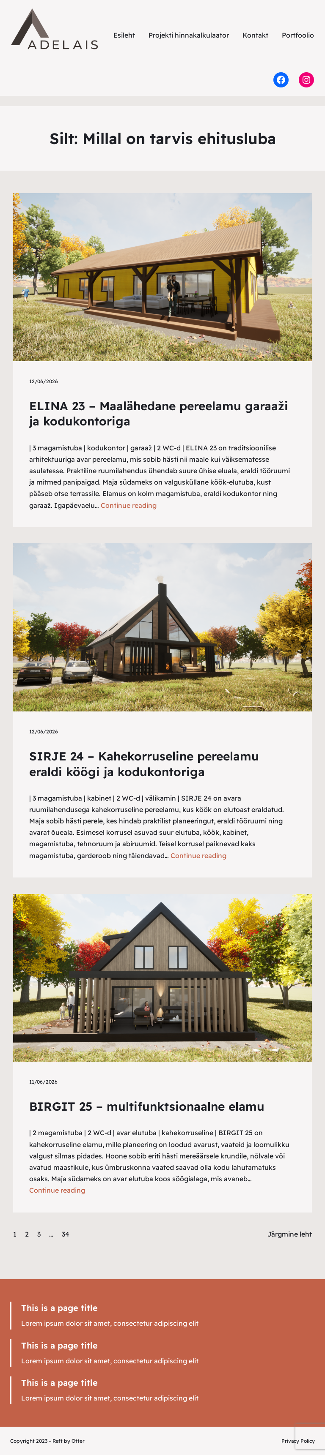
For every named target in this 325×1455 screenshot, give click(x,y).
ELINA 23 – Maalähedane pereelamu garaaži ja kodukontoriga (158, 413)
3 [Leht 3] (39, 1234)
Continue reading (129, 505)
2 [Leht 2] (27, 1234)
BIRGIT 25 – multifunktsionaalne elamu (146, 1106)
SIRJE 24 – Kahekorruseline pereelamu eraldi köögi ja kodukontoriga (144, 764)
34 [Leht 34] (65, 1234)
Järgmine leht (289, 1234)
